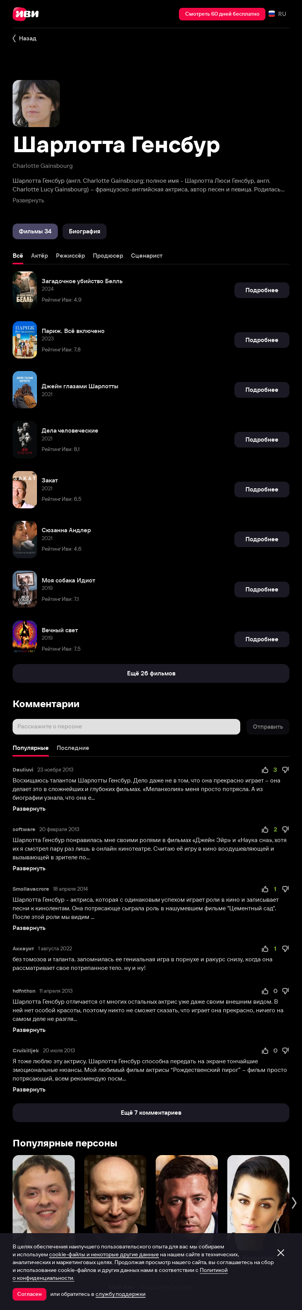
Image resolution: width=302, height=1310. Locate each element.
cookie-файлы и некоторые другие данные (104, 1254)
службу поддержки (120, 1294)
